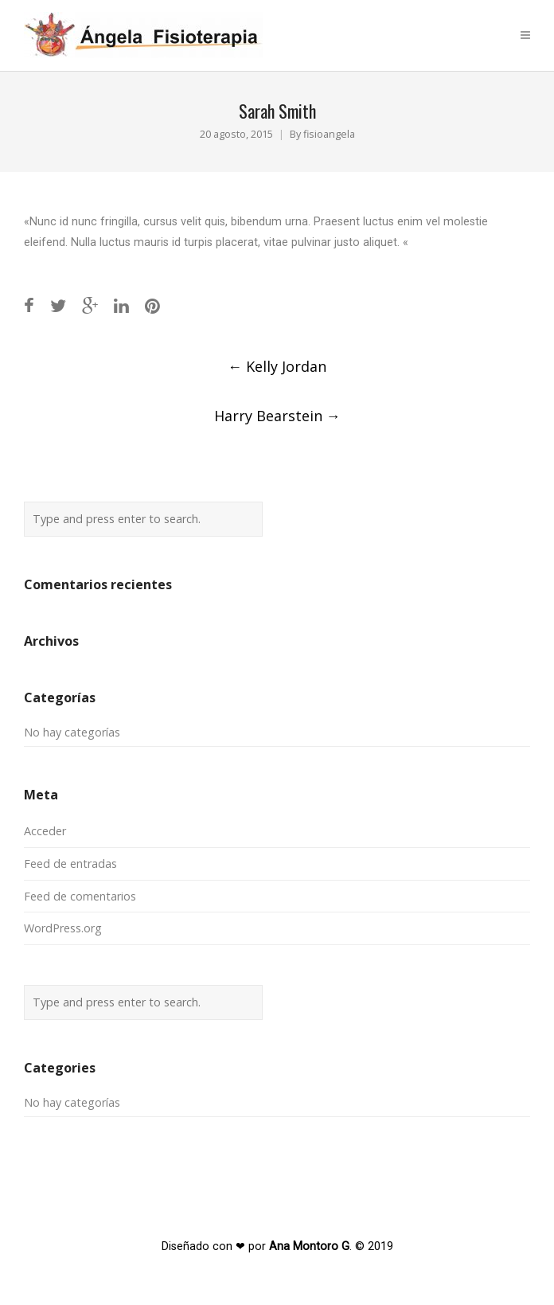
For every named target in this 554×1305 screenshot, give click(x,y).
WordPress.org (63, 928)
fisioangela (329, 134)
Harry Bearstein (277, 415)
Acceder (45, 830)
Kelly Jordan (277, 366)
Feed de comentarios (80, 896)
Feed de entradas (70, 863)
